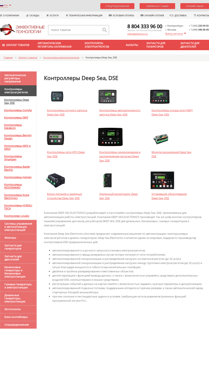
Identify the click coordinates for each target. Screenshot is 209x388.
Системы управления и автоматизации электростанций (18, 227)
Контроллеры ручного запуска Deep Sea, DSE (67, 112)
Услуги (54, 15)
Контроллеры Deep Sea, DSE (16, 101)
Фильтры (132, 45)
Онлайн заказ (195, 6)
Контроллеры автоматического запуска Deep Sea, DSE (119, 112)
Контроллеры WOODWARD (13, 186)
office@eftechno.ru (137, 33)
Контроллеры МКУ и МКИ (17, 147)
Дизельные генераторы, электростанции (14, 298)
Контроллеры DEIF (16, 117)
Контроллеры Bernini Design (17, 136)
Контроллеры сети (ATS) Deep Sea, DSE (66, 154)
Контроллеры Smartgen (13, 157)
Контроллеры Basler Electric (17, 168)
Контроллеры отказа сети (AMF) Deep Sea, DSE (172, 112)
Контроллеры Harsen (18, 177)
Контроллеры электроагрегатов (97, 45)
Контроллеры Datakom (13, 126)
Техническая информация (85, 15)
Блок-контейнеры (16, 317)
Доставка (180, 15)
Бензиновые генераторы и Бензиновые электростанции (14, 271)
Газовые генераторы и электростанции (18, 285)
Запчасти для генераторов (155, 45)
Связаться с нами (157, 6)
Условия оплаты (123, 15)
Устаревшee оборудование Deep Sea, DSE (169, 196)
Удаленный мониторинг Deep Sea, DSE (118, 196)
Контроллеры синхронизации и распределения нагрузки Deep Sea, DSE (119, 156)
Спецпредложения (117, 6)
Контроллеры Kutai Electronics (16, 196)
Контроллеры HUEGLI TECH (18, 207)
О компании (11, 15)
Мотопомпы (12, 309)
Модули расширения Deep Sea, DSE (172, 154)
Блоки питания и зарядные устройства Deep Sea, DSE (64, 196)
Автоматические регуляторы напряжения (54, 45)
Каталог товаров (28, 57)
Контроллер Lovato (16, 216)
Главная (8, 57)
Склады (34, 15)
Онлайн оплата (154, 15)
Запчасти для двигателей (189, 45)
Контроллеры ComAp (18, 110)
